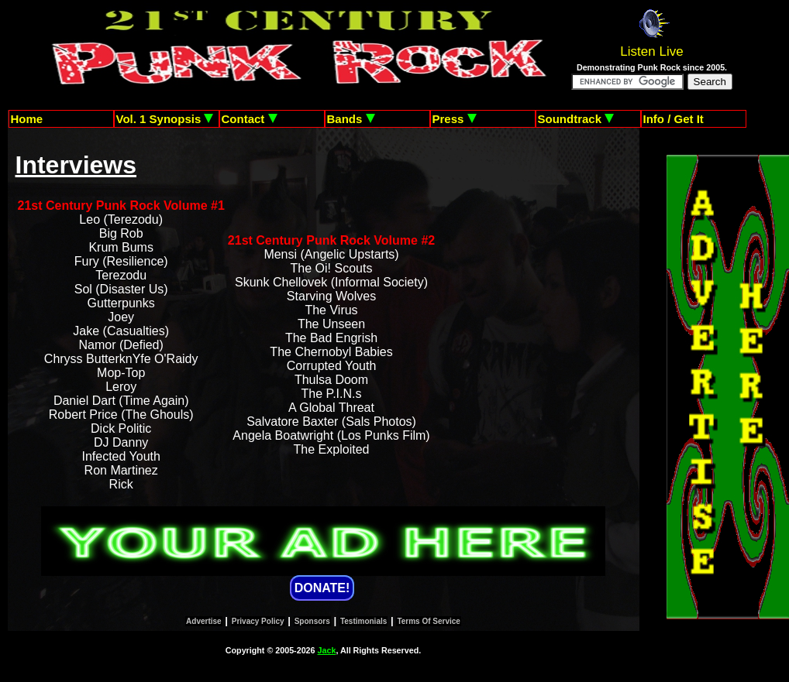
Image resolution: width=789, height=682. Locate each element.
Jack (327, 650)
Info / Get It (673, 118)
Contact (249, 118)
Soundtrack (576, 118)
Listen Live (651, 51)
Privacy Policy (258, 621)
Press (454, 118)
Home (27, 118)
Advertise (204, 621)
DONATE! (322, 588)
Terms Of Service (428, 621)
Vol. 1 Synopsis (165, 118)
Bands (351, 118)
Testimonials (363, 621)
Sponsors (312, 621)
